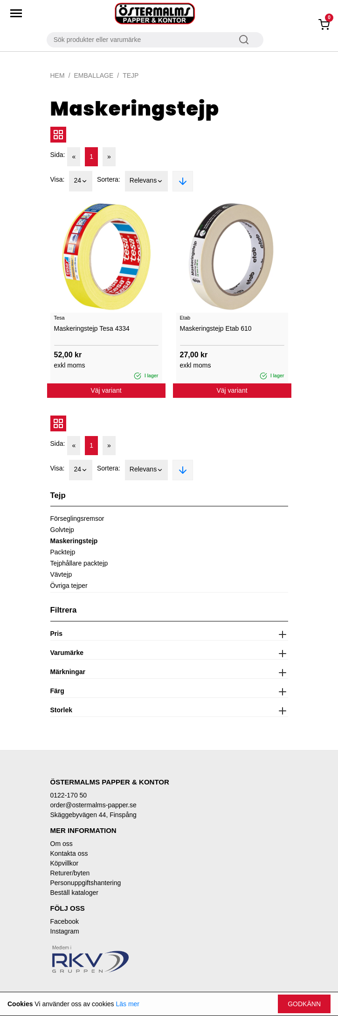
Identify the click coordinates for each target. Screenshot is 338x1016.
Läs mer (127, 1004)
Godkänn (304, 1004)
